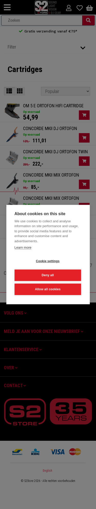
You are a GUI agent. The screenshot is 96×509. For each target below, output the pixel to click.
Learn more (22, 247)
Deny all (48, 275)
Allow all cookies (47, 289)
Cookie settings (47, 261)
